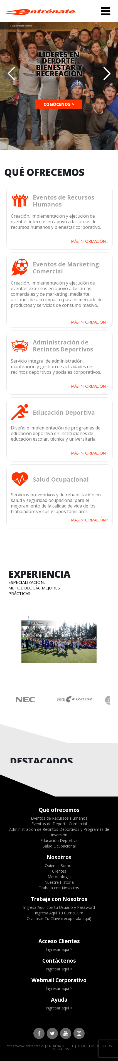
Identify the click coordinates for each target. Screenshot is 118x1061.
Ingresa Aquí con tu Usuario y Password (59, 907)
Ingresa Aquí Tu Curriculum (59, 913)
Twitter (52, 1033)
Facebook (39, 1033)
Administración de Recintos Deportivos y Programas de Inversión (59, 832)
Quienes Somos (59, 865)
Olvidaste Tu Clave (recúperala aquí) (59, 918)
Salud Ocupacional (59, 846)
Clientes (59, 871)
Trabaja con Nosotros (59, 887)
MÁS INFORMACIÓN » (89, 241)
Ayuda (59, 999)
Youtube (65, 1033)
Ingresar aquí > (59, 949)
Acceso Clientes (59, 941)
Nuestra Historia (59, 882)
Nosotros (59, 857)
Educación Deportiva (59, 840)
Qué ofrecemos (59, 810)
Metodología (59, 876)
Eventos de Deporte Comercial (59, 823)
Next (110, 640)
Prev (7, 640)
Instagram (79, 1033)
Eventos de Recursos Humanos (59, 818)
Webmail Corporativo (59, 980)
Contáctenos (59, 960)
